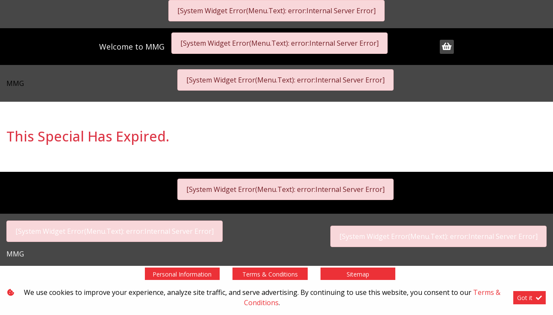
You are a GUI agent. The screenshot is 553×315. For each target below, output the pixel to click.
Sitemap (358, 274)
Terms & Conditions (270, 274)
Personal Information (182, 274)
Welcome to (132, 46)
